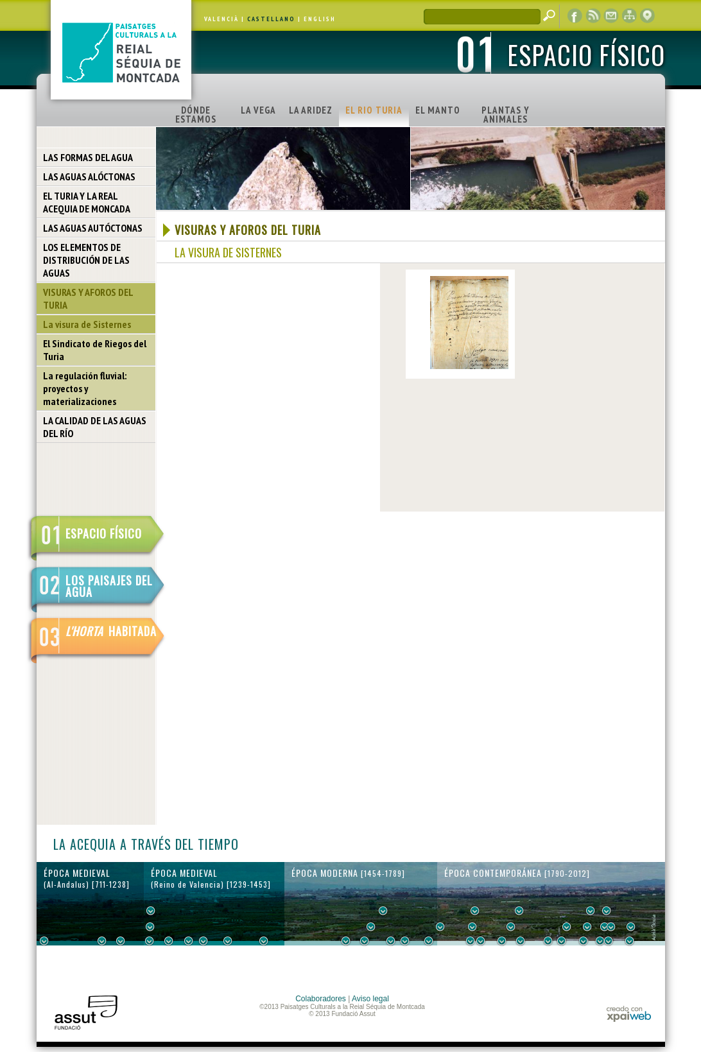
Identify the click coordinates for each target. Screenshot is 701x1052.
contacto (611, 16)
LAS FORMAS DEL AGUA (88, 157)
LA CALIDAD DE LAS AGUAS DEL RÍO (94, 427)
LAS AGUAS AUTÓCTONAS (93, 227)
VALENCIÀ (221, 19)
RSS (593, 16)
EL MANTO (437, 110)
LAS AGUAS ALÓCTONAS (89, 176)
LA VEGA (258, 110)
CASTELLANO (271, 19)
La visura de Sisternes (87, 324)
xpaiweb (629, 1014)
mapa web (629, 16)
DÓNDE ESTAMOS (195, 114)
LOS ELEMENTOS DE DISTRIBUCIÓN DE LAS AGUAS (86, 260)
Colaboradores (320, 998)
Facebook (575, 16)
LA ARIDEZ (311, 110)
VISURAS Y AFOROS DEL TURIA (88, 298)
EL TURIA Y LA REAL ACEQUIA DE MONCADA (86, 202)
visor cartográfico (647, 16)
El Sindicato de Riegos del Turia (94, 350)
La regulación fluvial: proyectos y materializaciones (84, 388)
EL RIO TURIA (373, 110)
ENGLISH (320, 19)
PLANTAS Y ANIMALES (505, 114)
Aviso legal (370, 998)
